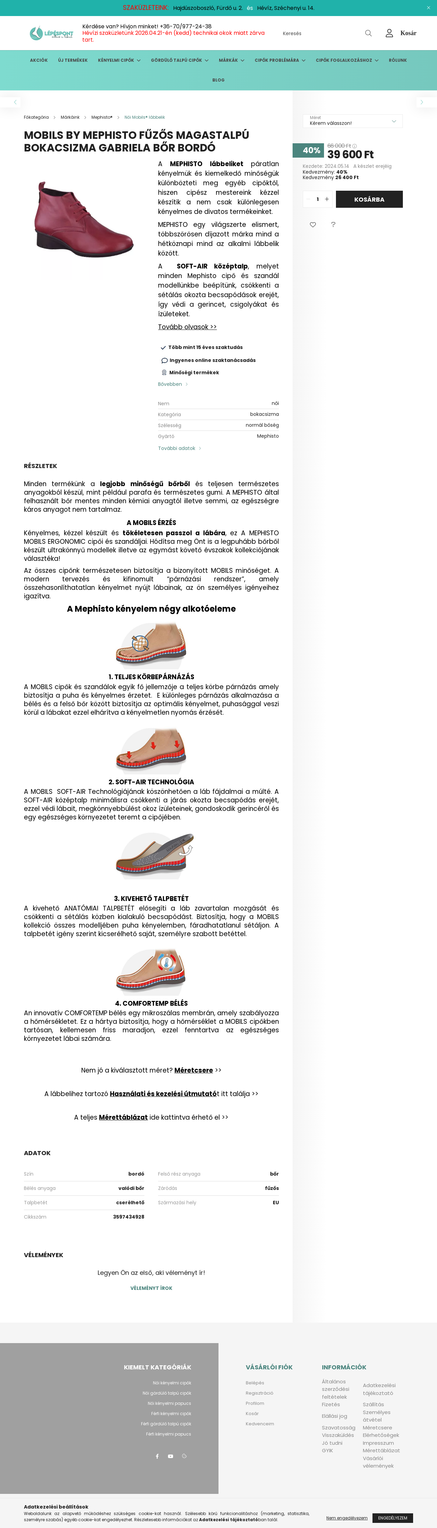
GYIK (327, 1450)
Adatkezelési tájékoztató (379, 1389)
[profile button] (389, 33)
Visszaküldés (338, 1435)
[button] (313, 225)
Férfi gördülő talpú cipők (166, 1424)
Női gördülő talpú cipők (167, 1393)
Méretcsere (377, 1427)
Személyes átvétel (377, 1416)
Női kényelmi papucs (169, 1403)
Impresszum (378, 1442)
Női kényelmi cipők (172, 1383)
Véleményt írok (151, 1288)
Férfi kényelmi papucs (168, 1434)
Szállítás (373, 1404)
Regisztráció (259, 1393)
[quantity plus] (327, 199)
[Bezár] (428, 8)
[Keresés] (327, 33)
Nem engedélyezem (347, 1518)
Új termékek (73, 60)
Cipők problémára (277, 60)
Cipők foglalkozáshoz (344, 60)
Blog (218, 80)
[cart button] (408, 33)
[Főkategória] (37, 117)
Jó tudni (332, 1442)
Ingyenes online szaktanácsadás (213, 360)
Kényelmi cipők (116, 60)
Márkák (229, 60)
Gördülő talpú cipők (177, 60)
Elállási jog (334, 1416)
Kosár (252, 1413)
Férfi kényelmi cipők (171, 1413)
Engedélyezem (392, 1518)
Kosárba (369, 199)
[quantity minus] (308, 199)
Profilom (255, 1403)
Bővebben (170, 384)
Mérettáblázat (381, 1450)
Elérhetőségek (381, 1435)
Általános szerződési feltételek (335, 1389)
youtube (171, 1456)
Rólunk (398, 60)
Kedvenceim (260, 1424)
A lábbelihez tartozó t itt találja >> (151, 1093)
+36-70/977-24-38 (186, 26)
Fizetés (331, 1404)
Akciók (39, 60)
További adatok (176, 448)
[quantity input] (317, 199)
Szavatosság (338, 1427)
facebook (157, 1456)
